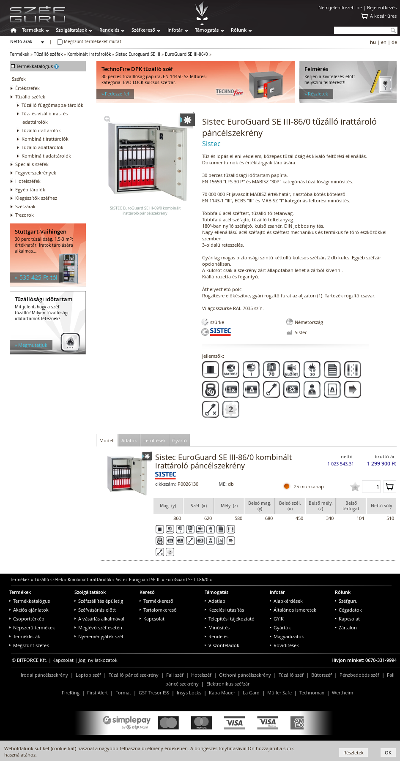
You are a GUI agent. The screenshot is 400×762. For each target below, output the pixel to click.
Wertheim (342, 692)
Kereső (147, 592)
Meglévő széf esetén (98, 627)
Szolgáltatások (71, 30)
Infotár (175, 30)
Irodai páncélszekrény (44, 675)
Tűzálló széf (291, 675)
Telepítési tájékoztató (230, 618)
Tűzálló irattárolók (41, 130)
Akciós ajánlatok (29, 610)
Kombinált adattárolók (46, 155)
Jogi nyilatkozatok (98, 660)
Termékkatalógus (29, 601)
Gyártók (280, 627)
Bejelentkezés (382, 7)
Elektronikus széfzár (227, 683)
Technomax (311, 692)
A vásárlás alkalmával (99, 618)
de (394, 42)
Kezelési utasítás (224, 610)
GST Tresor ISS (154, 692)
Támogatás (207, 30)
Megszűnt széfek (29, 645)
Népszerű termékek (32, 627)
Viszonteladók (222, 645)
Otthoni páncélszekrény (245, 675)
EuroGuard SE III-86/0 (186, 54)
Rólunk (239, 30)
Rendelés (109, 30)
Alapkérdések (286, 601)
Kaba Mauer (222, 692)
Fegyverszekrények (35, 172)
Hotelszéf (201, 675)
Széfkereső (143, 30)
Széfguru (346, 601)
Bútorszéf (321, 675)
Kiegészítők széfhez (36, 198)
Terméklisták (24, 636)
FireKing (70, 692)
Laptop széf (88, 675)
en (383, 42)
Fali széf (175, 675)
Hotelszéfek (28, 181)
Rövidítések (284, 645)
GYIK (277, 618)
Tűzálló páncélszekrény (134, 675)
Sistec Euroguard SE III (137, 54)
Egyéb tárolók (30, 189)
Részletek (353, 752)
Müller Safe (279, 692)
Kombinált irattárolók (89, 54)
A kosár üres (383, 16)
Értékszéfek (27, 88)
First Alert (97, 692)
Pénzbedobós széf (359, 675)
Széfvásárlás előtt (95, 610)
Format (123, 692)
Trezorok (24, 215)
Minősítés (217, 627)
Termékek (33, 30)
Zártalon (346, 627)
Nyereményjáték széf (98, 636)
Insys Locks (189, 692)
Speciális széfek (32, 164)
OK (388, 752)
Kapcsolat (152, 618)
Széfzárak (25, 206)
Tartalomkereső (158, 610)
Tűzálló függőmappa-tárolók (52, 105)
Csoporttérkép (26, 618)
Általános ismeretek (293, 610)
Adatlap (215, 601)
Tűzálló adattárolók (42, 147)
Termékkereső (156, 601)
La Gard (251, 692)
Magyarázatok (287, 636)
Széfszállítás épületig (98, 601)
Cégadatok (348, 610)
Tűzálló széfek (48, 54)
